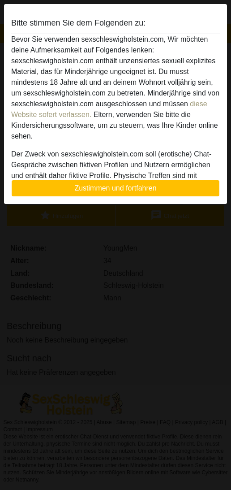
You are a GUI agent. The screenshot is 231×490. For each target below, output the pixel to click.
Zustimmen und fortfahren (115, 188)
